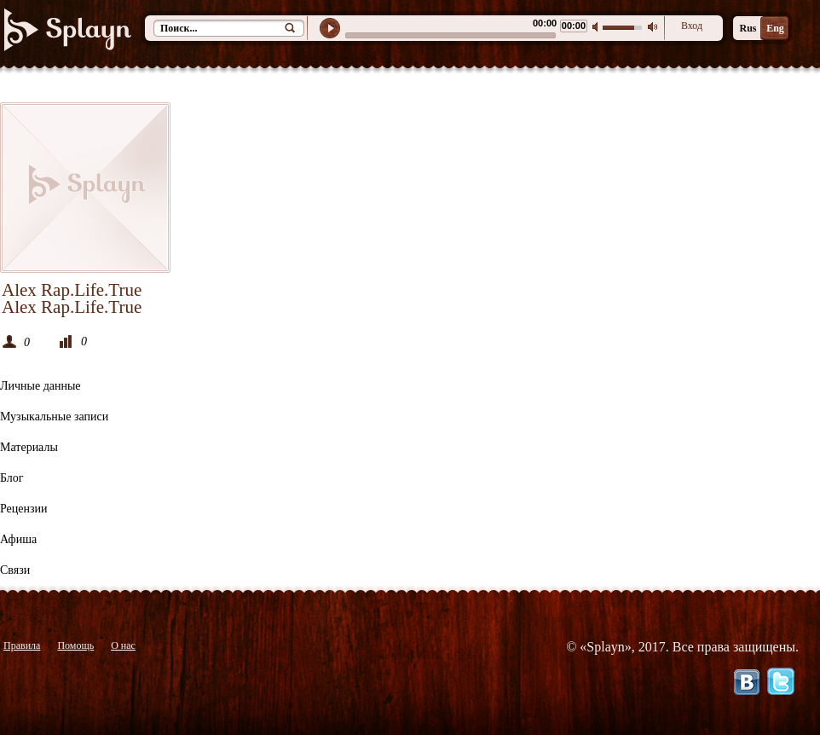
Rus (747, 28)
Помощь (75, 645)
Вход (691, 26)
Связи (15, 570)
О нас (123, 645)
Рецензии (24, 508)
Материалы (29, 447)
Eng (775, 28)
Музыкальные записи (54, 416)
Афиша (18, 539)
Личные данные (40, 385)
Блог (12, 478)
